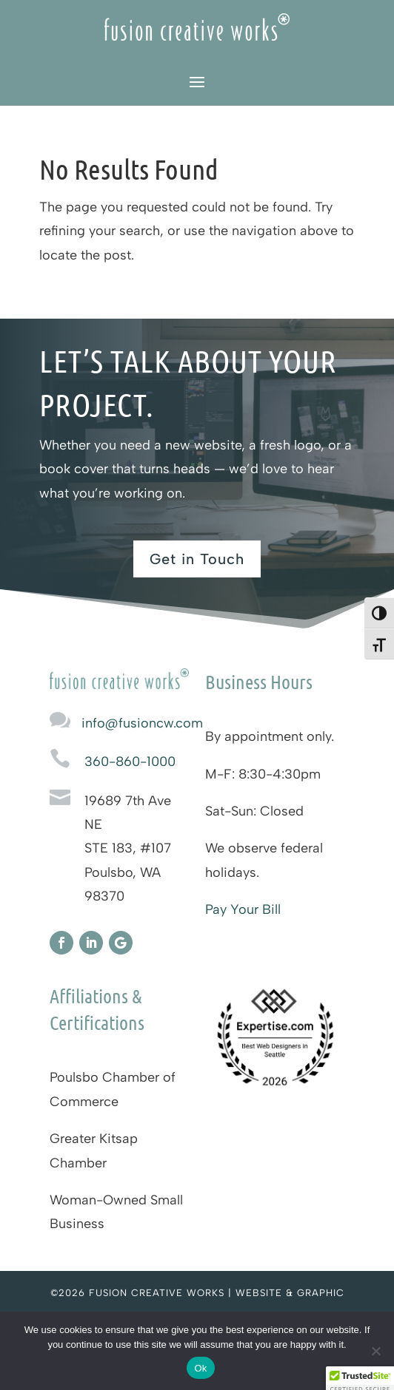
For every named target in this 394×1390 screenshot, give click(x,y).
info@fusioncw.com (142, 723)
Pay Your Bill (243, 909)
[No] (375, 1350)
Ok (200, 1368)
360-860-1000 (130, 761)
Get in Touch (197, 559)
